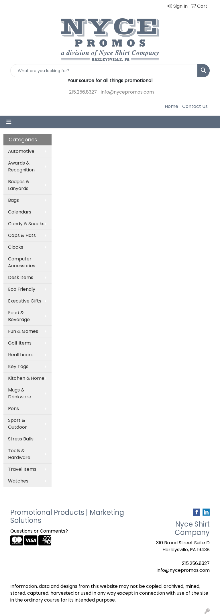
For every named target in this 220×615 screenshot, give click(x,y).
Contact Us (195, 106)
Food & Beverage (19, 316)
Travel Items (22, 469)
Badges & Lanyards (18, 185)
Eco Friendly (21, 289)
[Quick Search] (104, 70)
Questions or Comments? (39, 531)
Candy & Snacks (26, 223)
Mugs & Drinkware (19, 393)
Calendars (19, 212)
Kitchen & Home (26, 378)
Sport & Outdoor (17, 423)
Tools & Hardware (19, 454)
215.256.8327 (83, 92)
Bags (13, 200)
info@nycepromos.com (127, 92)
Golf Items (20, 343)
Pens (13, 408)
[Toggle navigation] (9, 122)
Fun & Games (23, 331)
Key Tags (18, 366)
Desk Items (20, 277)
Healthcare (21, 354)
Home (171, 106)
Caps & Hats (22, 235)
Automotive (21, 151)
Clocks (15, 247)
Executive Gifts (24, 301)
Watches (18, 481)
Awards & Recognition (21, 166)
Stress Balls (21, 439)
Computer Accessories (21, 262)
